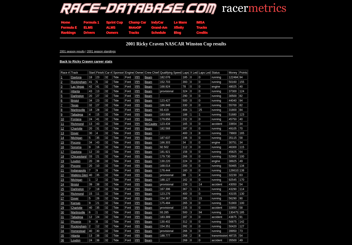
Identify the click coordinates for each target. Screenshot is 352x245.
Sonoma (76, 147)
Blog (177, 32)
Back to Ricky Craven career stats (86, 61)
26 (62, 193)
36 (62, 240)
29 (62, 207)
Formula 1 (91, 22)
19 (62, 161)
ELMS (88, 27)
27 (62, 198)
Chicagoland (79, 156)
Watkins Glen (79, 175)
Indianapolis (78, 170)
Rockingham (79, 82)
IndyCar (157, 22)
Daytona (76, 77)
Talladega (77, 114)
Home (65, 22)
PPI (137, 77)
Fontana (76, 119)
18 (62, 156)
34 (62, 231)
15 (62, 142)
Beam (148, 77)
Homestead (78, 231)
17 (62, 151)
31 (62, 217)
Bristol (75, 100)
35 (62, 235)
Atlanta (75, 91)
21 (62, 170)
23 (62, 179)
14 (62, 138)
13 (62, 133)
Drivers (89, 32)
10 (62, 119)
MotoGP (135, 27)
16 (62, 147)
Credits (202, 32)
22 (62, 175)
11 (62, 124)
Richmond (77, 124)
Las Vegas (77, 86)
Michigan (76, 138)
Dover (75, 133)
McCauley (151, 124)
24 (62, 184)
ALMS (111, 27)
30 (62, 212)
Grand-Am (159, 27)
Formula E (69, 27)
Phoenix (76, 221)
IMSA (201, 22)
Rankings (68, 32)
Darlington (77, 96)
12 (62, 128)
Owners (112, 32)
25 (62, 189)
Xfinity (179, 27)
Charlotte (77, 128)
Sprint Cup (114, 22)
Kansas (75, 203)
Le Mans (180, 22)
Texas (74, 105)
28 (62, 203)
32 (62, 221)
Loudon (75, 161)
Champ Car (137, 22)
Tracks (134, 32)
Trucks (202, 27)
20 (62, 165)
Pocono (76, 142)
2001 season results (72, 51)
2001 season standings (101, 51)
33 (62, 226)
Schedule (158, 32)
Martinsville (78, 110)
